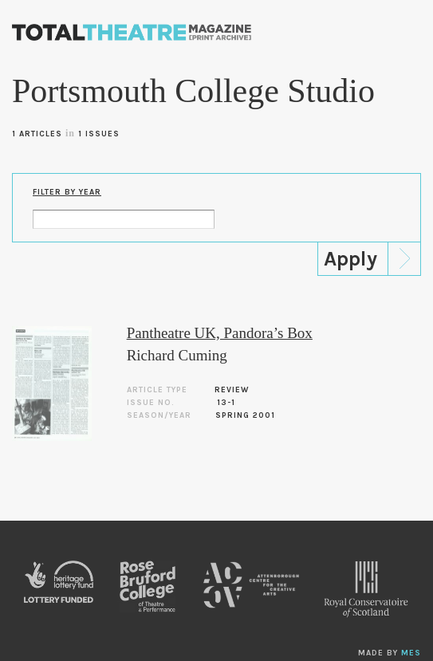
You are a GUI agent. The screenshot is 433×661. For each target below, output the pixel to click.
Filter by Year (67, 192)
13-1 (226, 402)
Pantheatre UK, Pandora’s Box (220, 333)
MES (411, 653)
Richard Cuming (177, 355)
